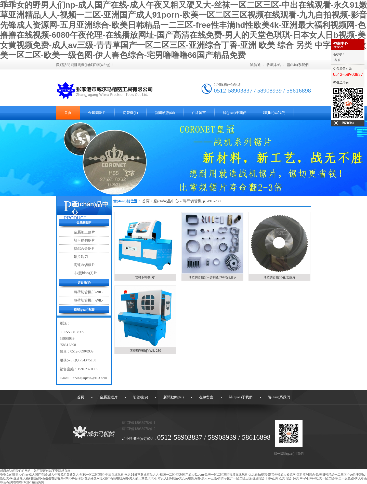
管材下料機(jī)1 (145, 277)
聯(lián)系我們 (298, 65)
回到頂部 (347, 123)
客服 (337, 60)
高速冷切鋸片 (84, 265)
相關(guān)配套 (84, 309)
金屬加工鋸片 (84, 232)
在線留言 (199, 113)
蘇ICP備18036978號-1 (138, 423)
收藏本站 (274, 65)
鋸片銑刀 (81, 257)
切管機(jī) (130, 113)
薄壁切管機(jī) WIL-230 (145, 350)
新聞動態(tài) (165, 113)
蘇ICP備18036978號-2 (138, 429)
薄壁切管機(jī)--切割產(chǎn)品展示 (212, 277)
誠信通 (255, 65)
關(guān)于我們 (234, 113)
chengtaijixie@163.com (90, 378)
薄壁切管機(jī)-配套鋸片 (280, 277)
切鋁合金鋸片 (84, 248)
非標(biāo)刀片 (85, 273)
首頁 (67, 113)
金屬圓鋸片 (97, 113)
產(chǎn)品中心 (166, 201)
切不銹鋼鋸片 (84, 240)
